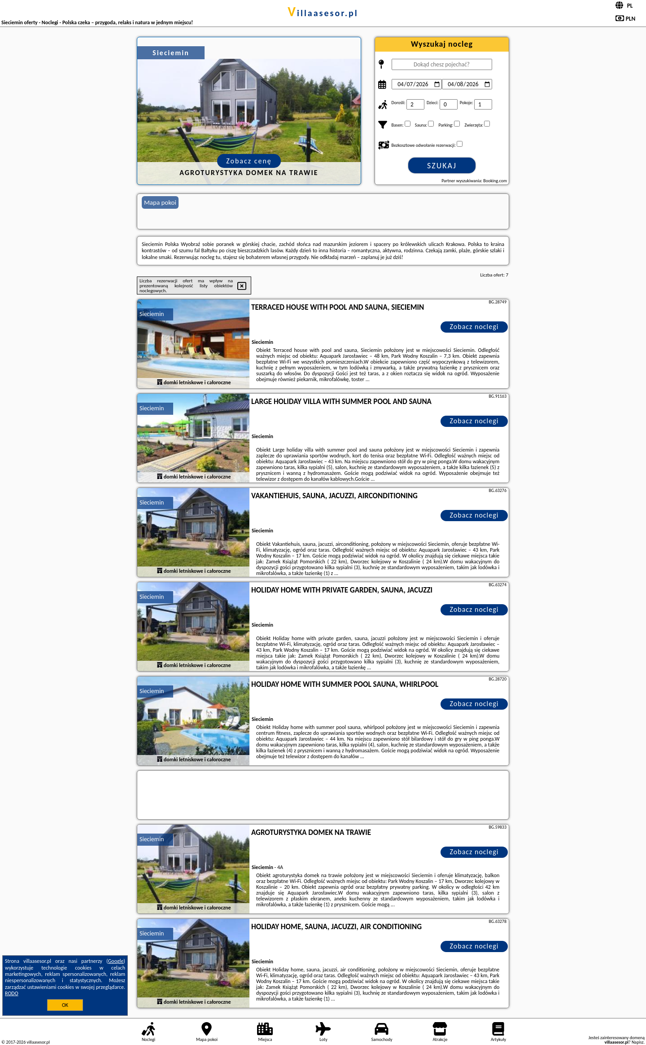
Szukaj (442, 166)
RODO (11, 993)
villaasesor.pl (323, 13)
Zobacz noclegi (474, 326)
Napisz (638, 1042)
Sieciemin (152, 314)
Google (116, 961)
